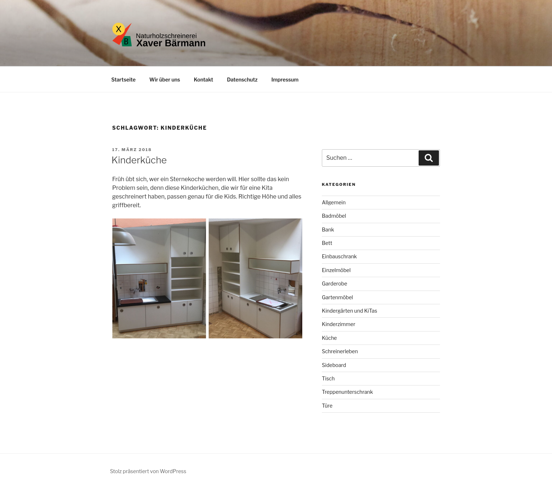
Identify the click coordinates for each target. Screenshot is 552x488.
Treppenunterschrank (347, 392)
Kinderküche (139, 160)
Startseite (123, 79)
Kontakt (203, 79)
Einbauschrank (339, 256)
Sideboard (334, 365)
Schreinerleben (340, 351)
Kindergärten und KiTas (349, 311)
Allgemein (334, 202)
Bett (327, 243)
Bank (328, 229)
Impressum (285, 79)
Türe (327, 406)
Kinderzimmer (338, 324)
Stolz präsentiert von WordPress (148, 471)
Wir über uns (164, 79)
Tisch (328, 378)
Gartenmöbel (337, 297)
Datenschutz (242, 79)
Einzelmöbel (336, 270)
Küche (329, 338)
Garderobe (334, 283)
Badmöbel (334, 216)
